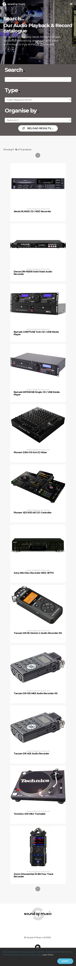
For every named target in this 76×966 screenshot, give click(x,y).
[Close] (65, 961)
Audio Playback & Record (38, 209)
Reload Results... (38, 128)
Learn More (47, 955)
